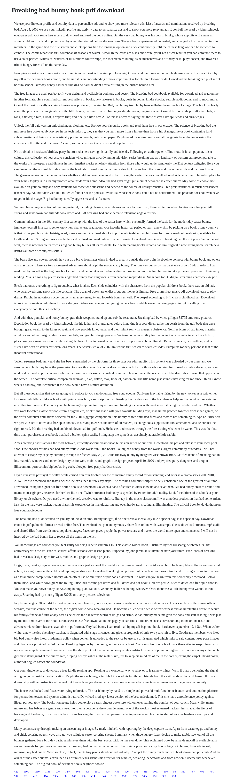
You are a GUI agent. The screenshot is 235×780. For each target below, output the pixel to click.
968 (164, 776)
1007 (155, 771)
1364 (55, 776)
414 (93, 776)
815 (146, 771)
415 (35, 776)
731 (155, 776)
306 (166, 771)
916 (58, 771)
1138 (47, 771)
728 (174, 776)
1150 (36, 771)
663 (74, 776)
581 (26, 776)
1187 (113, 776)
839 (135, 776)
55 (174, 771)
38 (65, 776)
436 (117, 771)
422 (16, 771)
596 (84, 776)
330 (183, 771)
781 (136, 771)
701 (212, 771)
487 (193, 771)
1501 (26, 771)
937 (16, 776)
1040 (103, 776)
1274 (67, 771)
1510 (97, 771)
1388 (124, 776)
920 (127, 771)
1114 (45, 776)
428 (108, 771)
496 (87, 771)
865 (78, 771)
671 (202, 771)
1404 (144, 776)
